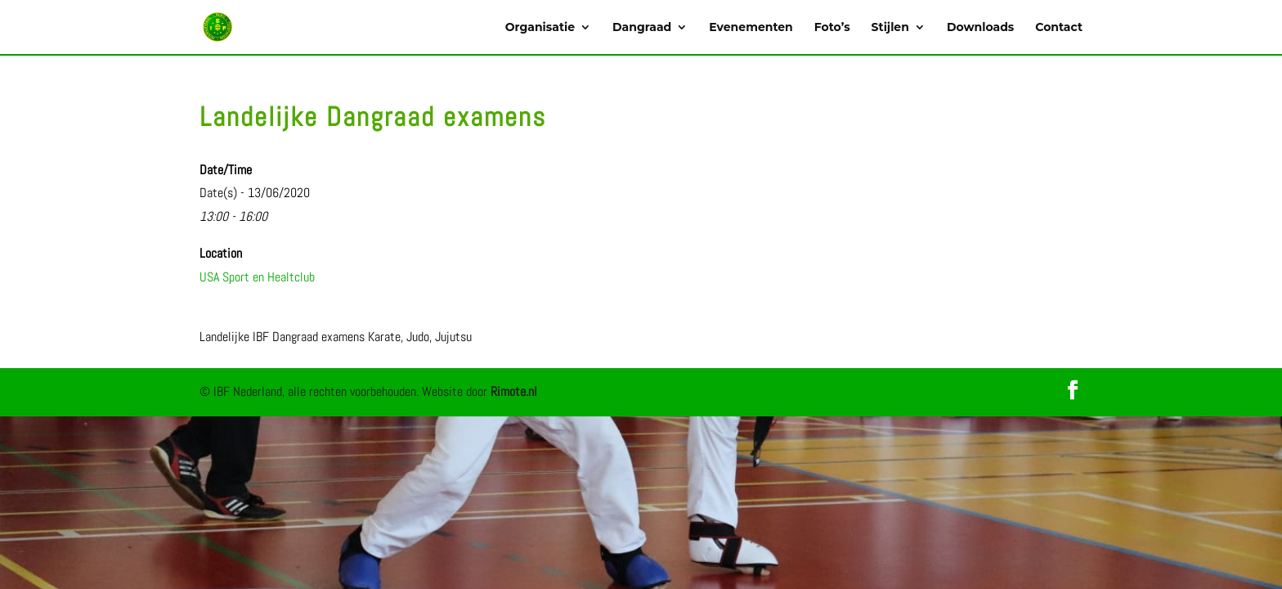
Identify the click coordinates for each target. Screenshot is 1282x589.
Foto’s (832, 27)
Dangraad (641, 27)
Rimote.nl (514, 391)
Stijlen (890, 27)
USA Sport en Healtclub (257, 277)
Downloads (980, 27)
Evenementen (751, 27)
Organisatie (540, 27)
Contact (1059, 27)
